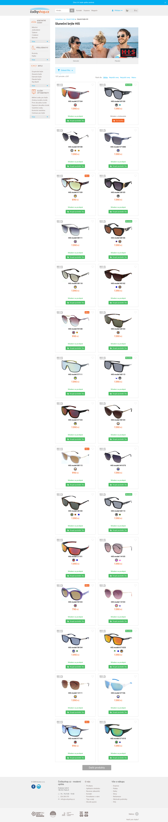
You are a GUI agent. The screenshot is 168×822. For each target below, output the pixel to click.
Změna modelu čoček (39, 100)
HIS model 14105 (118, 556)
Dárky (114, 791)
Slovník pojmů (90, 802)
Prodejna (89, 786)
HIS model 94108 (75, 329)
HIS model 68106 (118, 238)
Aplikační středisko (92, 788)
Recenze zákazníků (92, 791)
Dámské (76, 61)
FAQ (114, 802)
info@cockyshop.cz (68, 799)
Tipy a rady (89, 799)
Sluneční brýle (37, 74)
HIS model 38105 (118, 192)
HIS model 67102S (118, 647)
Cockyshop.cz (59, 19)
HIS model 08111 (75, 238)
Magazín (94, 10)
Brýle (40, 66)
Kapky (34, 56)
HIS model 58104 (75, 647)
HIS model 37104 (75, 101)
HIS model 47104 (75, 420)
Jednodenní (36, 30)
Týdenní (34, 32)
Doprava (87, 10)
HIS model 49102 (118, 283)
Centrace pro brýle (38, 113)
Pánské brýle (36, 79)
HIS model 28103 (118, 329)
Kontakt (79, 10)
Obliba (105, 77)
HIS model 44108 (75, 147)
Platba (115, 788)
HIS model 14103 (118, 602)
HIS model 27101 (75, 556)
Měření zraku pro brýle (40, 98)
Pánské (117, 61)
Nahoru (134, 814)
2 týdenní (35, 35)
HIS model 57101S (118, 738)
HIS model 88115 (75, 465)
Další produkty (97, 767)
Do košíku (118, 121)
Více (40, 42)
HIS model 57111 (75, 374)
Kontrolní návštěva (38, 110)
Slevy (114, 794)
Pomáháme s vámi (92, 797)
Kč (75, 109)
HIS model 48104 (118, 420)
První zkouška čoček (39, 103)
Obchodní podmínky (119, 799)
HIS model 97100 (75, 738)
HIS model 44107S (118, 465)
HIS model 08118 (75, 283)
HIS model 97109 (75, 192)
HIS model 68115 (118, 374)
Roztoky (35, 53)
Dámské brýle (37, 77)
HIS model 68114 (118, 511)
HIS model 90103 (75, 602)
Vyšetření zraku (37, 108)
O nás (87, 781)
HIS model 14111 (75, 693)
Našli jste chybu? (132, 819)
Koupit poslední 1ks (75, 121)
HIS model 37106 (118, 693)
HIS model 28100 (75, 511)
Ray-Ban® (35, 82)
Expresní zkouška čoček (40, 105)
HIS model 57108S (118, 147)
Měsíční (35, 27)
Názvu (134, 77)
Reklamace (116, 797)
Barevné (35, 38)
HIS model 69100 (118, 101)
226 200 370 (63, 797)
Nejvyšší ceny (125, 77)
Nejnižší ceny (114, 77)
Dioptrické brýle (37, 72)
